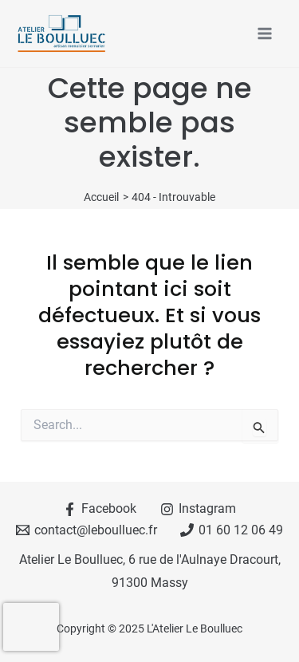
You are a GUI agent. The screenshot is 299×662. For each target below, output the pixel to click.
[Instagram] (198, 509)
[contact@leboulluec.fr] (86, 530)
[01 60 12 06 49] (232, 530)
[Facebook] (100, 509)
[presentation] (31, 627)
